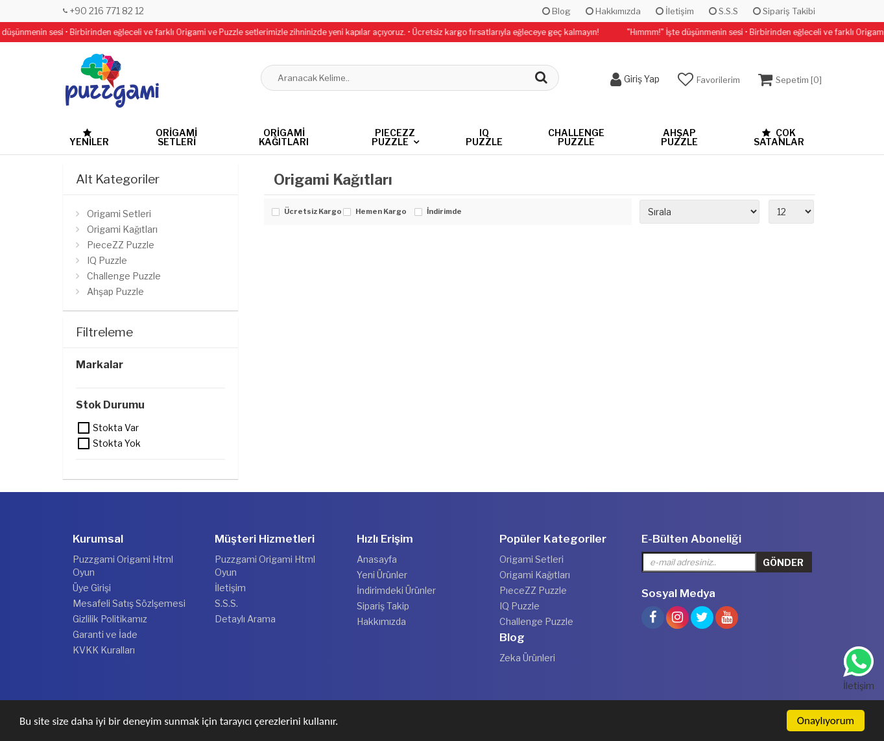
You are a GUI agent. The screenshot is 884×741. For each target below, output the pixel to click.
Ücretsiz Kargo (310, 212)
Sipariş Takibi (784, 11)
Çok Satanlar (779, 137)
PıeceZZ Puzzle (394, 137)
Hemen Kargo (381, 212)
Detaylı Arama (245, 618)
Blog (556, 11)
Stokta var (84, 428)
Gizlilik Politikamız (110, 618)
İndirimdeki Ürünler (396, 590)
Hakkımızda (613, 11)
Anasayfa (377, 559)
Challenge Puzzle (576, 137)
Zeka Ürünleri (527, 657)
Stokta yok (84, 443)
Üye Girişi (92, 587)
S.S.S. (226, 603)
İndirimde (444, 212)
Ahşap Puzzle (679, 137)
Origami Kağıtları (284, 137)
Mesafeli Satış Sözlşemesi (129, 603)
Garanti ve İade (105, 634)
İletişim (675, 11)
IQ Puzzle (484, 137)
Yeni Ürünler (382, 574)
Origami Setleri (176, 137)
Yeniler (89, 137)
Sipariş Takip (383, 605)
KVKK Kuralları (104, 649)
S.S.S (723, 11)
